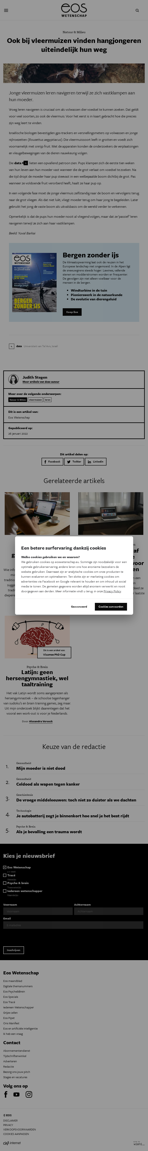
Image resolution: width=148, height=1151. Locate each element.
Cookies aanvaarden (111, 606)
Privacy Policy (112, 591)
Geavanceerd (79, 606)
